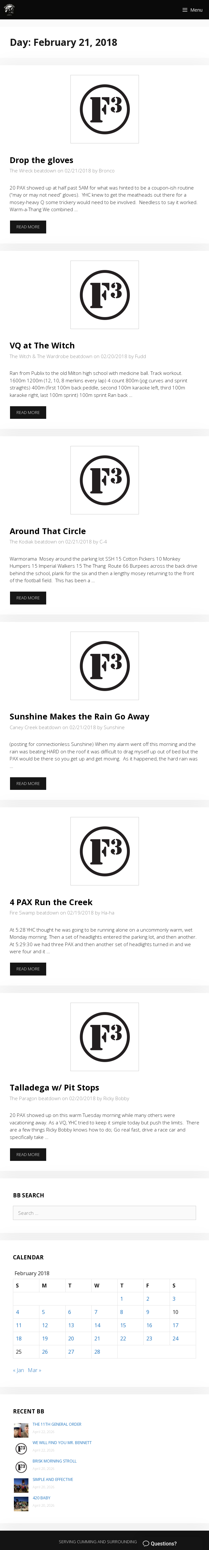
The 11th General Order (57, 1424)
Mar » (34, 1370)
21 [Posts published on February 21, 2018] (97, 1338)
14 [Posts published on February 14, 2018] (97, 1325)
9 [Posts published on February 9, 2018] (147, 1312)
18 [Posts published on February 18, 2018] (19, 1338)
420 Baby (41, 1498)
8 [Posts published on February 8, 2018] (121, 1312)
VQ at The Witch (42, 345)
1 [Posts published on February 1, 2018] (121, 1298)
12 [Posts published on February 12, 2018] (45, 1325)
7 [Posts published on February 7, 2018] (95, 1312)
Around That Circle (48, 530)
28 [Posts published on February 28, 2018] (97, 1351)
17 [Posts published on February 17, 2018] (175, 1325)
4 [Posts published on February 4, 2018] (17, 1312)
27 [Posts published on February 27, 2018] (71, 1351)
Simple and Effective (53, 1479)
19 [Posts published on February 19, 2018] (45, 1338)
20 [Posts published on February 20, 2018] (71, 1338)
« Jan (18, 1370)
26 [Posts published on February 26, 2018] (45, 1351)
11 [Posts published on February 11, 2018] (19, 1325)
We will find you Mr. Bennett (62, 1442)
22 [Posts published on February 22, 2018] (123, 1338)
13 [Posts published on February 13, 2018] (71, 1325)
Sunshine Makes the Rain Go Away (79, 716)
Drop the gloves (41, 159)
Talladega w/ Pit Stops (54, 1087)
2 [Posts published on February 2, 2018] (147, 1298)
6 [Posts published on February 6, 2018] (69, 1312)
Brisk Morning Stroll (55, 1461)
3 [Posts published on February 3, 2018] (173, 1298)
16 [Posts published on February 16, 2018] (149, 1325)
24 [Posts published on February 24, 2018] (175, 1338)
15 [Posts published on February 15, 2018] (123, 1325)
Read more (31, 228)
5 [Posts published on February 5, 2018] (43, 1312)
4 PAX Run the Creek (51, 901)
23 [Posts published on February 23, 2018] (149, 1338)
